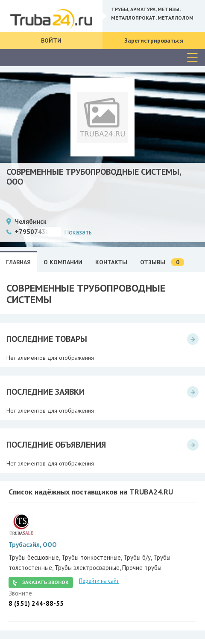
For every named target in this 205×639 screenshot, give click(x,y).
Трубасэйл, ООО (33, 545)
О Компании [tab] (63, 262)
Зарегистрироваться (153, 40)
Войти (51, 40)
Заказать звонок (45, 582)
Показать (78, 232)
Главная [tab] (18, 262)
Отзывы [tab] (162, 262)
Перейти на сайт (99, 580)
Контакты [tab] (111, 262)
